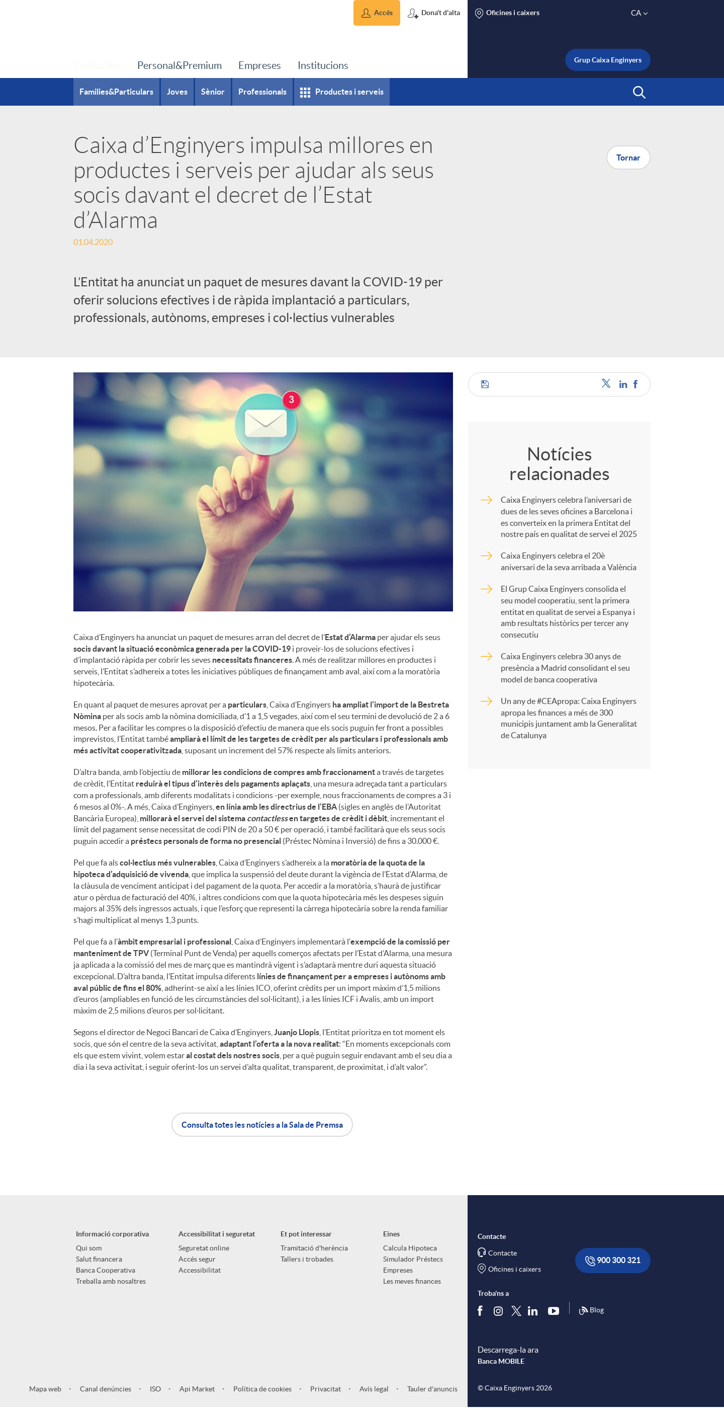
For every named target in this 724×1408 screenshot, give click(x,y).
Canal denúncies (104, 1389)
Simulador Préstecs (413, 1259)
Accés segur (197, 1259)
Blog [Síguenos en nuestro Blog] (591, 1311)
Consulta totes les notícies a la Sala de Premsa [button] (262, 1124)
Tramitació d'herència (314, 1248)
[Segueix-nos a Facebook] (482, 1310)
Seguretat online (203, 1248)
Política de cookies (262, 1389)
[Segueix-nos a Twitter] (516, 1310)
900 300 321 (613, 1261)
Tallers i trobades (307, 1259)
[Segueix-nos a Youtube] (556, 1310)
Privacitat (325, 1389)
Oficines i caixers (514, 1269)
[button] (376, 13)
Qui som (89, 1248)
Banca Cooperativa (105, 1270)
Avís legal (373, 1389)
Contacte (502, 1253)
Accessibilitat (199, 1270)
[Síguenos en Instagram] (499, 1310)
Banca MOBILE (501, 1361)
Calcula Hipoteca (410, 1248)
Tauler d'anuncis (432, 1389)
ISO (154, 1389)
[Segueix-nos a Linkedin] (535, 1310)
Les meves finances (412, 1281)
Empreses (398, 1270)
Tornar (628, 157)
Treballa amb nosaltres (111, 1281)
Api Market (196, 1389)
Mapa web (45, 1389)
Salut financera (99, 1259)
